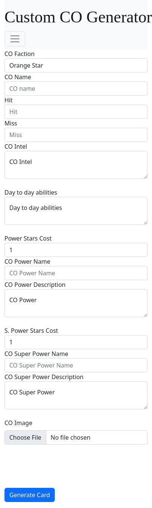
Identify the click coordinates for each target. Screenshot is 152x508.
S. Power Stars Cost (31, 330)
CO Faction (19, 54)
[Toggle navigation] (14, 38)
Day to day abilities (30, 192)
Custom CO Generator (78, 17)
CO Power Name (27, 261)
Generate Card (29, 495)
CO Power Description (35, 285)
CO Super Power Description (43, 377)
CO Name (17, 77)
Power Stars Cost (28, 238)
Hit (8, 100)
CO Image (18, 423)
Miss (10, 123)
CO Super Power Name (36, 354)
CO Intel (15, 146)
